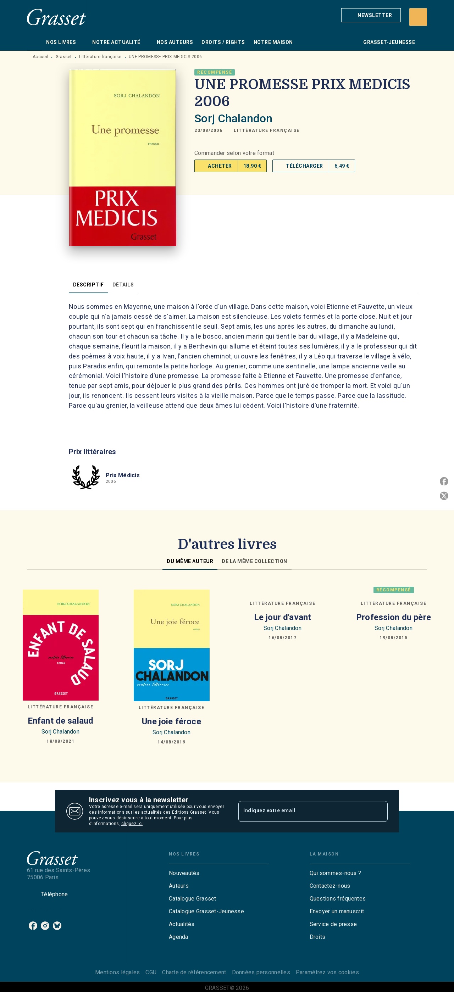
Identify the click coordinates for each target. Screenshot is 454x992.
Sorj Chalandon (233, 118)
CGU (150, 972)
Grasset (64, 56)
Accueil (40, 56)
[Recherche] (418, 17)
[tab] (34, 42)
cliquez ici (132, 823)
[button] (371, 15)
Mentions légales (117, 972)
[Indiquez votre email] (304, 811)
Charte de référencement (194, 972)
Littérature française (100, 56)
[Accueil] (57, 17)
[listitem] (33, 926)
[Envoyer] (379, 811)
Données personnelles (261, 972)
